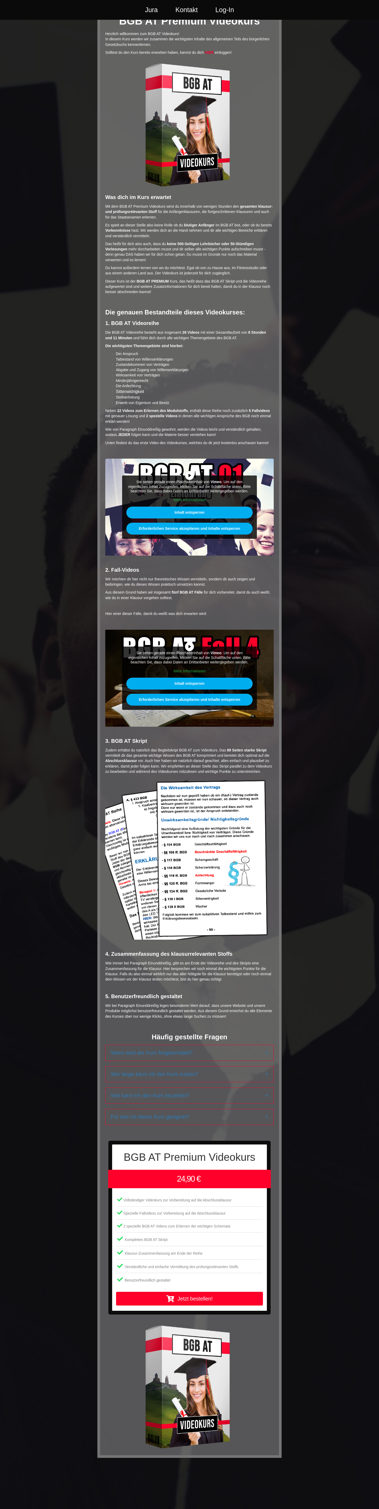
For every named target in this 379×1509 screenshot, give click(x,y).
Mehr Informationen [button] (189, 528)
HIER (209, 81)
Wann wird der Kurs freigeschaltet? (152, 1081)
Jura (130, 14)
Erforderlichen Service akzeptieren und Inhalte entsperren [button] (189, 557)
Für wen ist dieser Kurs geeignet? (150, 1145)
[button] (189, 1327)
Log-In (245, 14)
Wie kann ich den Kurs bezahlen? (150, 1124)
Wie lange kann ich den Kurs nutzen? (154, 1102)
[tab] (189, 1081)
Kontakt (165, 14)
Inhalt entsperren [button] (189, 541)
